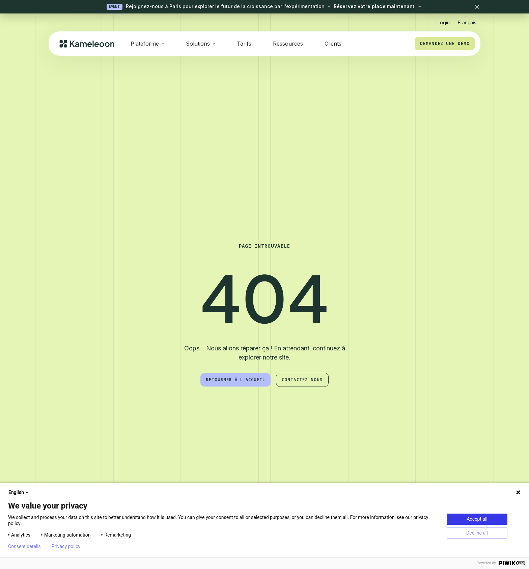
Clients (333, 43)
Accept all (477, 519)
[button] (467, 20)
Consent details (24, 546)
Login (444, 22)
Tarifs (244, 43)
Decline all (477, 533)
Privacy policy (66, 546)
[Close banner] (477, 7)
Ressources (288, 43)
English (18, 492)
